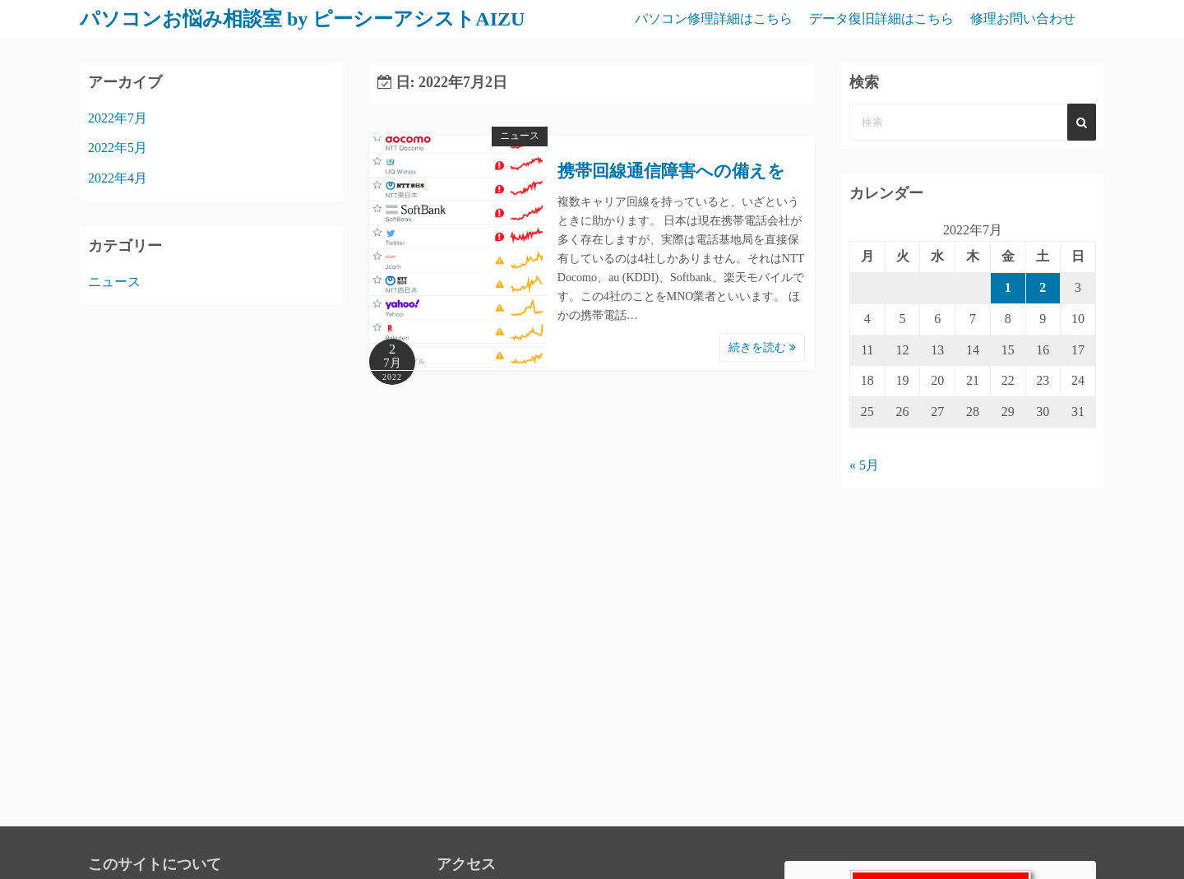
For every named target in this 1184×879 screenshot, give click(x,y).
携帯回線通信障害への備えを (671, 171)
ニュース (519, 135)
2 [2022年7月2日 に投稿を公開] (1042, 287)
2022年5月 (117, 148)
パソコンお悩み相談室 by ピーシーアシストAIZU (302, 19)
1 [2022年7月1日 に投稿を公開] (1008, 287)
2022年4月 (117, 178)
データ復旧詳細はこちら (881, 18)
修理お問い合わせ (1022, 18)
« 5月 (864, 465)
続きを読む (762, 347)
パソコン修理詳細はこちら (714, 18)
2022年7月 (117, 118)
